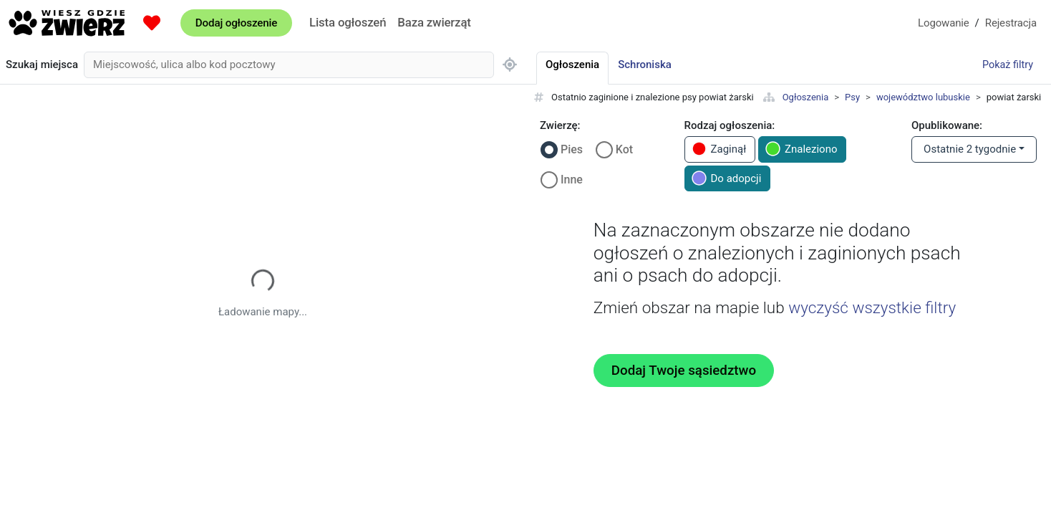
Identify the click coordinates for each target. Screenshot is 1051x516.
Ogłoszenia (806, 97)
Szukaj (42, 65)
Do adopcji (727, 178)
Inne (572, 179)
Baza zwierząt (433, 22)
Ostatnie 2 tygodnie (970, 149)
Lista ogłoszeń (347, 22)
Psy (852, 97)
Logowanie (943, 22)
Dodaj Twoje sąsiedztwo (683, 370)
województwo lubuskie (923, 97)
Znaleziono (801, 148)
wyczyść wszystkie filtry (872, 307)
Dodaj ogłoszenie (236, 22)
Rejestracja (1011, 22)
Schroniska (645, 64)
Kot (624, 149)
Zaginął (719, 148)
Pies (572, 149)
